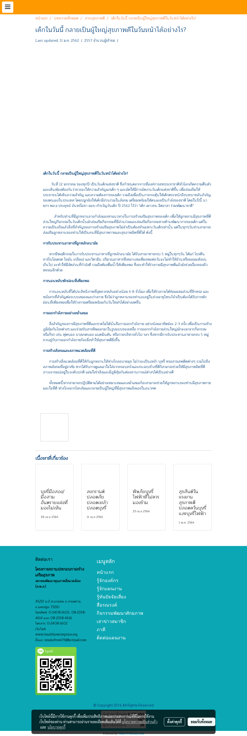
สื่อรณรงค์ (107, 605)
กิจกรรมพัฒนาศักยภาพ (120, 613)
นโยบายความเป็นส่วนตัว (140, 721)
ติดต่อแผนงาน (111, 637)
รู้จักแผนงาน (109, 588)
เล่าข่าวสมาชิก (111, 621)
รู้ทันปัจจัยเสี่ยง (111, 596)
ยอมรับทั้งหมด (201, 721)
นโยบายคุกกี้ (56, 727)
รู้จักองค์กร (107, 580)
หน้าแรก (105, 572)
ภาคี (101, 629)
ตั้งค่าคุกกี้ (174, 721)
